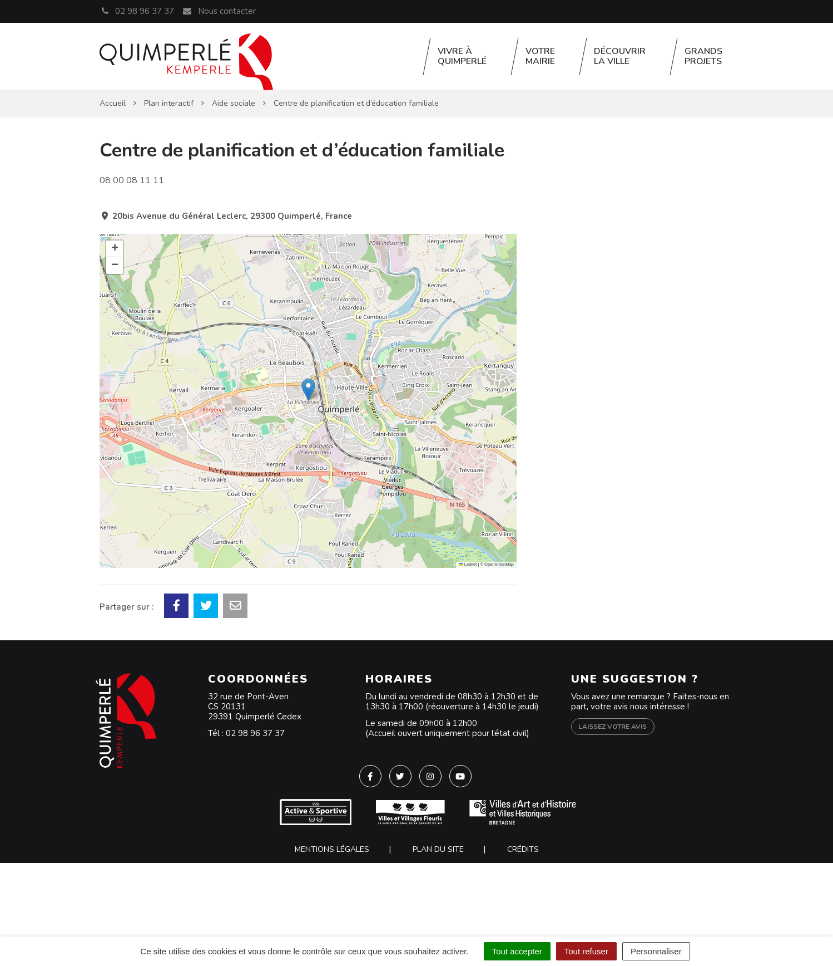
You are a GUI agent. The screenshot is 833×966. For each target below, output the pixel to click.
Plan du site (438, 849)
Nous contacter (218, 11)
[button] (308, 389)
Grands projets (703, 56)
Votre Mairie (540, 56)
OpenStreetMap (499, 564)
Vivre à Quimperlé (462, 56)
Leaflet (468, 564)
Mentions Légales (332, 849)
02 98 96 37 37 (255, 733)
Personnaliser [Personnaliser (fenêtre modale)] (656, 951)
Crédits (523, 849)
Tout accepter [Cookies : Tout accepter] (517, 951)
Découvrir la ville (620, 56)
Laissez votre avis (612, 726)
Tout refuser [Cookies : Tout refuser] (586, 951)
